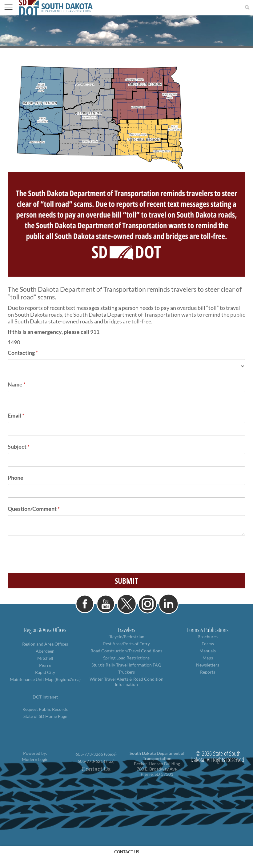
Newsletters (207, 664)
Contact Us (96, 769)
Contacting (23, 352)
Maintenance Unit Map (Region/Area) (45, 679)
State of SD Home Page (45, 716)
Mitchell (45, 658)
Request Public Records (45, 709)
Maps (208, 657)
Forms (208, 643)
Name (17, 384)
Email (16, 415)
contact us (126, 851)
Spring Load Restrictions (126, 657)
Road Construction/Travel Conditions (126, 650)
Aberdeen (45, 651)
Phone (15, 477)
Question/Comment (34, 508)
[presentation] (54, 556)
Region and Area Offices (45, 644)
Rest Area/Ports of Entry (126, 643)
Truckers (126, 672)
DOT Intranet (45, 696)
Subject (19, 446)
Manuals (207, 650)
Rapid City (45, 672)
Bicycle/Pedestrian (126, 636)
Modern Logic (35, 759)
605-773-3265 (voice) (96, 754)
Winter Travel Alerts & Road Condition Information (126, 681)
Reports (207, 672)
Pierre (45, 665)
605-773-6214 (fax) (96, 761)
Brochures (208, 636)
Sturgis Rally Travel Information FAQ (126, 664)
